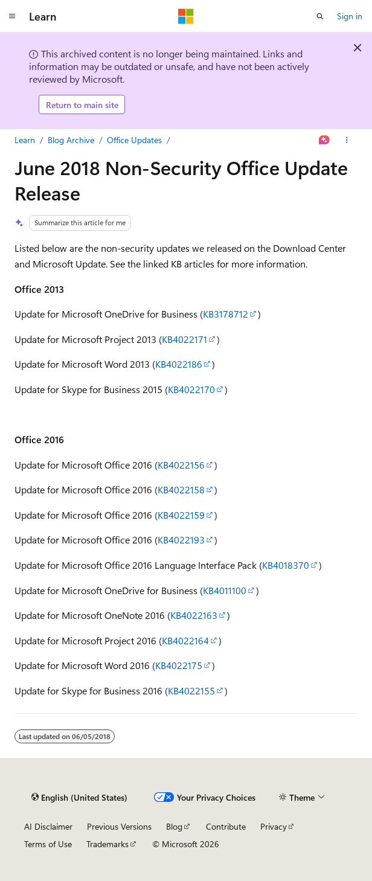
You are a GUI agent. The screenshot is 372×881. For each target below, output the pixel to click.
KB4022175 (178, 665)
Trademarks (107, 844)
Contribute (226, 826)
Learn (24, 140)
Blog (174, 826)
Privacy (273, 826)
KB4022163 (193, 615)
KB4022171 (184, 339)
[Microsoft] (186, 16)
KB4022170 (191, 389)
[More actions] (347, 140)
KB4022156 (181, 464)
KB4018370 (285, 565)
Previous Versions (119, 826)
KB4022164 (185, 640)
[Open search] (320, 16)
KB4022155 (191, 690)
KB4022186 (178, 363)
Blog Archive (71, 140)
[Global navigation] (12, 16)
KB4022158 (181, 489)
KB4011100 (224, 590)
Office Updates (134, 140)
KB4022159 (181, 514)
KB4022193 (181, 539)
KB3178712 (225, 313)
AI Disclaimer (48, 826)
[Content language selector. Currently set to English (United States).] (79, 797)
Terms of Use (48, 844)
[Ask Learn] (324, 140)
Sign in (349, 16)
